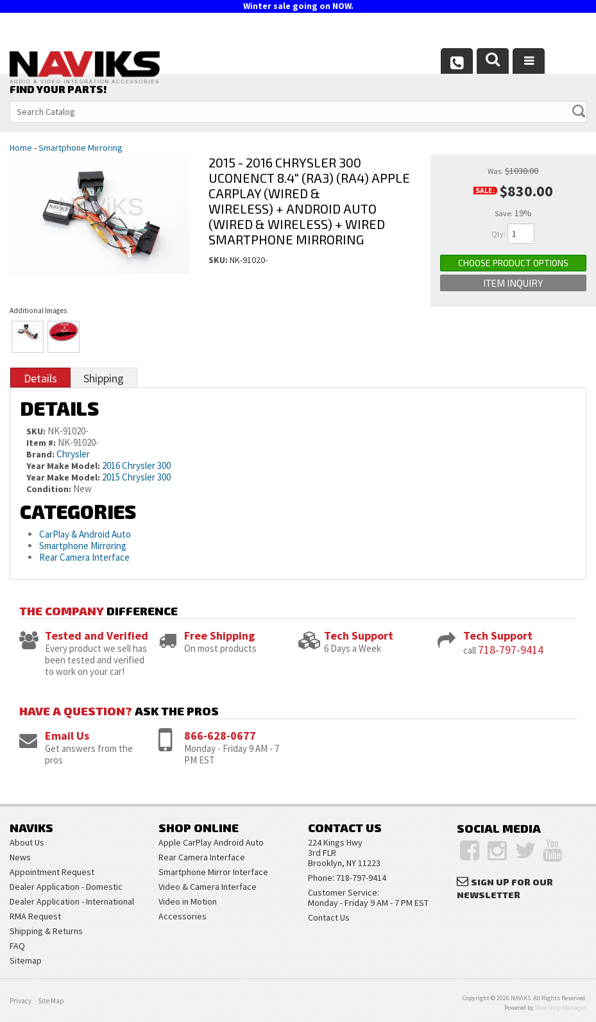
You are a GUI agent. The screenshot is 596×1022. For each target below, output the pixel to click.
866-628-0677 (220, 735)
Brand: (40, 454)
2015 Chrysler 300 (136, 477)
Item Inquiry (513, 283)
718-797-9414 (510, 649)
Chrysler (73, 454)
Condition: (48, 489)
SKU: (219, 260)
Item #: (42, 442)
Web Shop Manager (560, 1007)
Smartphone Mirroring (80, 147)
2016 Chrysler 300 (136, 465)
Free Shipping (219, 635)
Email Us (67, 735)
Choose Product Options (513, 262)
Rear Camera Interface (85, 557)
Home (21, 147)
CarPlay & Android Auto (85, 534)
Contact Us (329, 917)
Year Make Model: (63, 466)
